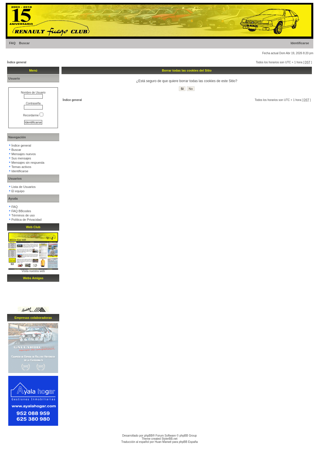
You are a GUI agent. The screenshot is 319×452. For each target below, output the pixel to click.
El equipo (17, 191)
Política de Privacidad (26, 219)
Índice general (16, 62)
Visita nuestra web (33, 271)
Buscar (24, 43)
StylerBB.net (169, 438)
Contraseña (33, 103)
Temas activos (21, 167)
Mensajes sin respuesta (27, 162)
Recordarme (33, 115)
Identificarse (300, 43)
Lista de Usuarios (23, 186)
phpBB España (188, 441)
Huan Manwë (163, 441)
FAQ (12, 43)
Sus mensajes (21, 158)
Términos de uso (23, 215)
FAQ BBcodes (21, 211)
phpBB (148, 435)
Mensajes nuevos (23, 154)
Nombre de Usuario (33, 92)
